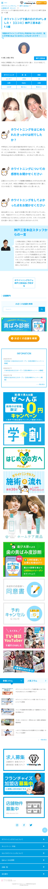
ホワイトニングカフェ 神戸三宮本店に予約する (24, 283)
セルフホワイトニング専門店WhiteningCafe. (26, 883)
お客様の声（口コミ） (9, 8)
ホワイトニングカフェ (9, 6)
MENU (4, 3)
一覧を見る (41, 384)
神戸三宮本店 (24, 6)
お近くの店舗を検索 (24, 338)
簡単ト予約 (41, 3)
